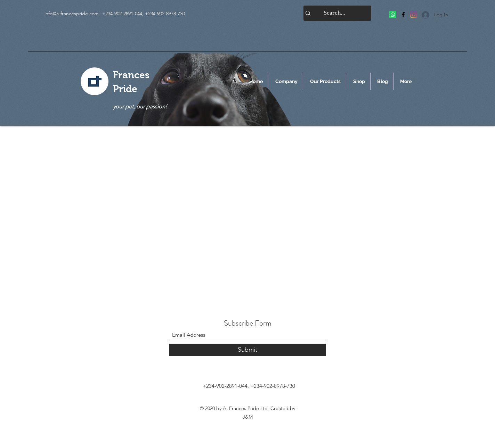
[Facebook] (403, 14)
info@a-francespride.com (71, 13)
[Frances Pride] (392, 14)
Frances (131, 74)
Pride (125, 88)
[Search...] (334, 13)
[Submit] (247, 350)
